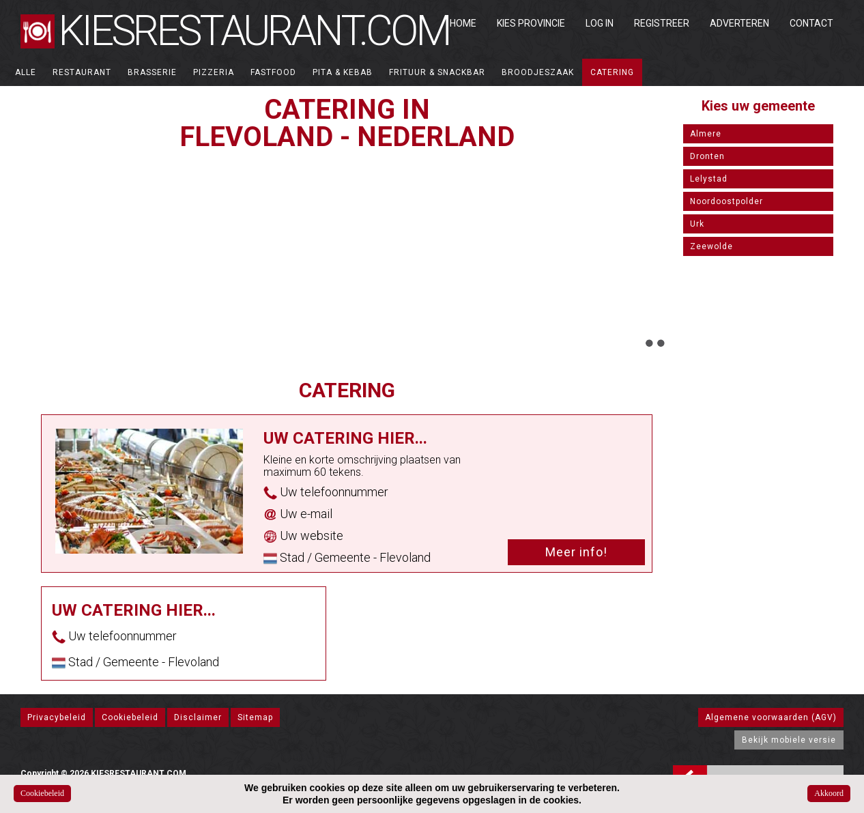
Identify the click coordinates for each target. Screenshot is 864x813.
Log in (600, 23)
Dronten (707, 156)
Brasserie (152, 72)
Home (463, 23)
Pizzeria (213, 72)
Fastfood (273, 72)
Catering (612, 72)
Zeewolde (711, 246)
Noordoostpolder (726, 201)
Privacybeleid (56, 717)
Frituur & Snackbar (437, 72)
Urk (697, 224)
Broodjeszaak (538, 72)
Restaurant (82, 72)
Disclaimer (198, 717)
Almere (705, 134)
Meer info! (576, 552)
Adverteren (739, 23)
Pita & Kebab (343, 72)
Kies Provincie (531, 23)
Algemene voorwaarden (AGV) (771, 717)
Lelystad (709, 179)
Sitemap (255, 717)
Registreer (661, 23)
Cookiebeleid (130, 717)
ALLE (25, 72)
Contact (811, 23)
